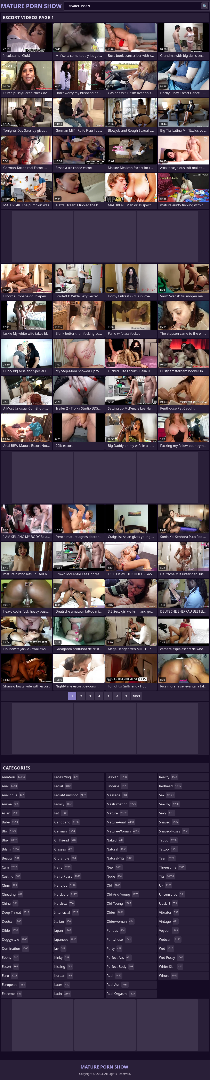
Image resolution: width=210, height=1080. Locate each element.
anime (10, 804)
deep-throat (16, 912)
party (114, 948)
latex (62, 985)
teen (167, 858)
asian (10, 813)
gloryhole (65, 858)
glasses (64, 849)
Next (136, 696)
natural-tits (120, 858)
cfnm (10, 885)
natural (117, 849)
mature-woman (123, 831)
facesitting (66, 777)
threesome (172, 867)
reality (169, 777)
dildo (10, 930)
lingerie (117, 786)
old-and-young (123, 894)
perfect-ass (119, 957)
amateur (14, 777)
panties (116, 930)
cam (10, 867)
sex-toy (169, 804)
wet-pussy (171, 957)
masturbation (122, 804)
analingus (13, 795)
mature (117, 813)
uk (165, 885)
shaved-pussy (174, 831)
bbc (9, 831)
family (63, 804)
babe (10, 822)
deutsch (12, 921)
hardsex (64, 903)
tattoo (168, 849)
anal (10, 786)
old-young (119, 903)
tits (167, 876)
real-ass (118, 985)
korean (63, 976)
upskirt (168, 903)
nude (115, 876)
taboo (168, 840)
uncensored (172, 894)
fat (61, 813)
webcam (170, 939)
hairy (63, 867)
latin (62, 994)
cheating (12, 894)
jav (60, 948)
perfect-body (120, 967)
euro (10, 976)
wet (166, 948)
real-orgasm (121, 994)
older (115, 912)
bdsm (11, 849)
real (114, 976)
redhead (170, 786)
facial (63, 786)
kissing (63, 967)
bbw (10, 840)
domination (15, 948)
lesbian (117, 777)
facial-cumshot (70, 795)
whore (168, 976)
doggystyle (15, 939)
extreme (12, 994)
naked (115, 840)
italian (63, 921)
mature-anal (121, 822)
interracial (66, 912)
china (10, 903)
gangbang (67, 822)
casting (11, 876)
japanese (65, 939)
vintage (169, 921)
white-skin (171, 967)
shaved (169, 822)
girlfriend (65, 840)
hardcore (66, 894)
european (14, 985)
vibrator (169, 912)
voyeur (169, 930)
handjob (65, 885)
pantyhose (119, 939)
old (114, 885)
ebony (10, 957)
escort (10, 967)
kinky (62, 957)
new (115, 867)
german (65, 831)
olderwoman (121, 921)
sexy (167, 813)
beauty (11, 858)
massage (117, 795)
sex (167, 795)
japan (63, 930)
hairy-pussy (68, 876)
